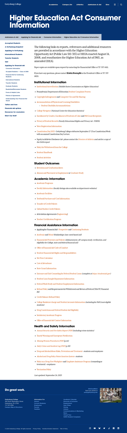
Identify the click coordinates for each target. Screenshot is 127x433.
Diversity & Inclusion (71, 401)
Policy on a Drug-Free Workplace (50, 361)
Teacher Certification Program (49, 219)
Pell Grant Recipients (93, 116)
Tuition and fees (11, 104)
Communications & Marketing (74, 411)
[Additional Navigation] (115, 4)
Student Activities (44, 157)
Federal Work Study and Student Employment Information (60, 284)
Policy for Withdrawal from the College (52, 147)
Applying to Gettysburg (14, 50)
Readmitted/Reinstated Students (16, 89)
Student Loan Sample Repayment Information (55, 279)
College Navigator (44, 111)
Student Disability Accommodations (55, 105)
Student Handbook (44, 152)
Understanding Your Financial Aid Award (16, 99)
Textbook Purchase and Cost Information (53, 199)
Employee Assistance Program (78, 361)
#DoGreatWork (93, 389)
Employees (38, 405)
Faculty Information (45, 188)
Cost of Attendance (44, 263)
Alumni (36, 401)
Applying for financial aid (31, 37)
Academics (53, 5)
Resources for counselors (15, 112)
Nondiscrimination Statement (50, 428)
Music (51, 235)
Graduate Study (77, 173)
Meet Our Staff (11, 116)
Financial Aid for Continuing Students (15, 75)
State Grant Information (46, 268)
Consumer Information (52, 37)
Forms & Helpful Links (13, 92)
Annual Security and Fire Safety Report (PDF (54, 330)
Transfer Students (12, 58)
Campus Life (67, 5)
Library (66, 409)
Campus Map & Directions (14, 407)
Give (107, 5)
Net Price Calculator (45, 258)
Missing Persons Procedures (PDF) (50, 341)
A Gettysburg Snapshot (14, 47)
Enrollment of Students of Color (68, 116)
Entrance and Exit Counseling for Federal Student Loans (59, 274)
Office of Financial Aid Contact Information (54, 320)
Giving (66, 407)
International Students (13, 54)
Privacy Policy (37, 428)
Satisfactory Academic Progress (49, 315)
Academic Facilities (44, 193)
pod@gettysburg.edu (91, 392)
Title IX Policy (64, 428)
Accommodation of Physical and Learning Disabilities (58, 102)
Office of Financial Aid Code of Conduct (52, 248)
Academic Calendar (70, 399)
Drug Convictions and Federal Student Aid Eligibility (58, 310)
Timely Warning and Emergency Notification (54, 336)
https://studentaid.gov (101, 274)
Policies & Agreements (13, 95)
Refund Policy (42, 289)
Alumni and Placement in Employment (52, 173)
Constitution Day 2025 (46, 131)
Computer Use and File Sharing (72, 97)
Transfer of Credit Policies (47, 204)
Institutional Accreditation (47, 86)
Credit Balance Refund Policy (48, 297)
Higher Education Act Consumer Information (81, 37)
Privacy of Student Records (47, 121)
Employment (68, 403)
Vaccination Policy (44, 369)
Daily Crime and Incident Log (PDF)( (51, 346)
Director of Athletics (86, 139)
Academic (41, 235)
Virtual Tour (67, 415)
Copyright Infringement (46, 97)
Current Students (40, 403)
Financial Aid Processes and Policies (51, 240)
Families (37, 409)
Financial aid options (13, 108)
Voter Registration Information (49, 126)
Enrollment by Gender (46, 116)
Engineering (62, 214)
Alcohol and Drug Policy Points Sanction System (55, 356)
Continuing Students (80, 229)
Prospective (63, 229)
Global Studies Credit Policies (48, 209)
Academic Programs (45, 183)
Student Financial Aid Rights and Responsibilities (56, 253)
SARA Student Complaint (72, 417)
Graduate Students (12, 86)
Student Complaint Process (80, 92)
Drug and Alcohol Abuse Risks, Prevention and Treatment (60, 351)
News (65, 413)
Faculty (36, 407)
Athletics (79, 5)
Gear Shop (67, 405)
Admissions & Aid (94, 5)
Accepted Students (12, 43)
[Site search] (121, 4)
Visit (6, 62)
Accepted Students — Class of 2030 (17, 71)
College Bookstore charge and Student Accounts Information (61, 302)
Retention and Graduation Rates (50, 168)
